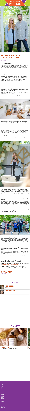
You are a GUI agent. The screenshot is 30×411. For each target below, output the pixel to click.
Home (1, 389)
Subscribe (2, 397)
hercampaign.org (5, 267)
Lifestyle (2, 387)
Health (1, 388)
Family (1, 390)
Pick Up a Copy (2, 398)
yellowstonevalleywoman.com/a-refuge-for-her (10, 264)
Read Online (2, 396)
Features (2, 386)
